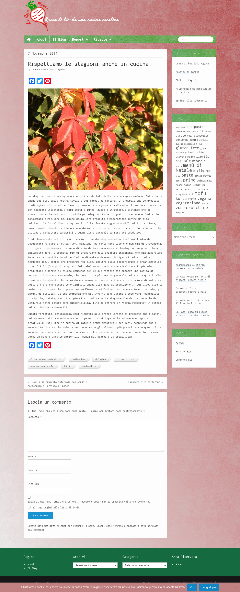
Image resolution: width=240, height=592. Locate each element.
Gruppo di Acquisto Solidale (69, 266)
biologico (100, 359)
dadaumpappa (183, 264)
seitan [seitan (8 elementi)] (179, 189)
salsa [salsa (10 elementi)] (187, 184)
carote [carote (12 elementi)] (181, 135)
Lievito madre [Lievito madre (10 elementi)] (185, 156)
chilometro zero (125, 359)
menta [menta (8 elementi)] (179, 166)
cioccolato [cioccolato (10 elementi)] (201, 135)
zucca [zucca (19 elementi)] (181, 207)
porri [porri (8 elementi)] (179, 181)
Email (33, 470)
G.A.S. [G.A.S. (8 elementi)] (199, 144)
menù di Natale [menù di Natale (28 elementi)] (189, 167)
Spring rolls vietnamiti (191, 100)
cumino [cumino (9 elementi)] (194, 139)
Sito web (33, 483)
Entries (183, 351)
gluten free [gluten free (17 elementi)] (187, 148)
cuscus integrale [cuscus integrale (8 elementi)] (185, 144)
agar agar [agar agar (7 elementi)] (180, 127)
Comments (184, 359)
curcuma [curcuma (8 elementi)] (203, 140)
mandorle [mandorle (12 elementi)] (199, 161)
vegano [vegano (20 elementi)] (204, 198)
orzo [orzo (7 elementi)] (178, 176)
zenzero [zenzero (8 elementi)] (206, 203)
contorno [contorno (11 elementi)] (182, 139)
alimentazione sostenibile (45, 359)
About (42, 39)
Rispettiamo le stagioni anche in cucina (88, 64)
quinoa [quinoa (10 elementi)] (201, 180)
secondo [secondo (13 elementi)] (199, 184)
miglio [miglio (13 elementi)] (198, 170)
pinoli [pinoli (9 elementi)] (207, 175)
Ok (192, 587)
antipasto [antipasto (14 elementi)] (195, 127)
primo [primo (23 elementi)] (189, 179)
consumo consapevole (42, 366)
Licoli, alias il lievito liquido (192, 302)
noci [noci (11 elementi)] (208, 170)
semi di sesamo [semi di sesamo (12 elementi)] (196, 189)
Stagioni (60, 69)
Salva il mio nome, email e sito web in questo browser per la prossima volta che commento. (89, 501)
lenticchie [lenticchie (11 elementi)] (196, 152)
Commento (35, 416)
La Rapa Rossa (39, 69)
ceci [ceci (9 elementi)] (189, 135)
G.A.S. (67, 366)
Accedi (180, 343)
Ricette (102, 39)
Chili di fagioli (187, 80)
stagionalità (88, 366)
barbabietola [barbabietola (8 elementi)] (183, 131)
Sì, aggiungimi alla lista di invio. (54, 507)
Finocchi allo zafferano (144, 382)
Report (80, 39)
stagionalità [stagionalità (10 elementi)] (184, 194)
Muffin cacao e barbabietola (190, 266)
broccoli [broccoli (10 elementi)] (197, 131)
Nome (32, 456)
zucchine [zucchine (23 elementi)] (198, 207)
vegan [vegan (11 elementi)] (192, 198)
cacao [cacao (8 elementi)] (208, 131)
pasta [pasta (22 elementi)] (187, 175)
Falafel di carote (187, 71)
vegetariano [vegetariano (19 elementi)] (188, 203)
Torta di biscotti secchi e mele (193, 278)
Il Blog (59, 39)
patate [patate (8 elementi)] (198, 176)
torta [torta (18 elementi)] (181, 198)
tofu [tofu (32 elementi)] (200, 193)
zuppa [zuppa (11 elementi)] (180, 212)
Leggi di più (209, 587)
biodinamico (78, 359)
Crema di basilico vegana (192, 63)
